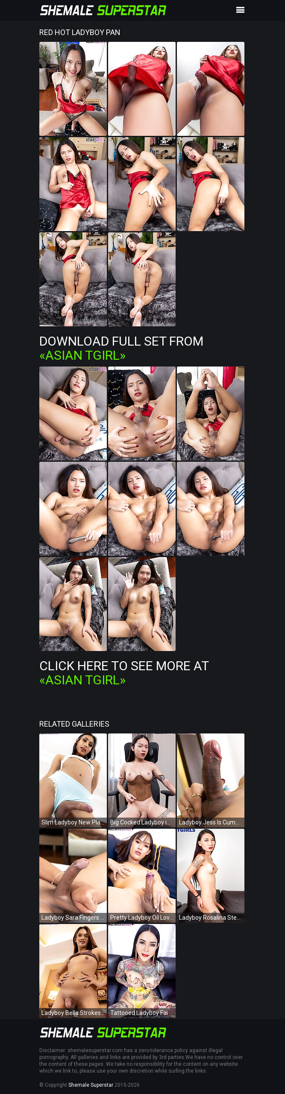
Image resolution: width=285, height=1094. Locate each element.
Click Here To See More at (124, 672)
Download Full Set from (121, 348)
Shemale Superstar (90, 1085)
